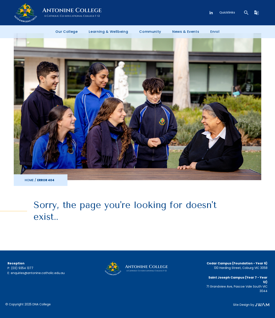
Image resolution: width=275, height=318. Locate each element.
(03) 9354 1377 (22, 268)
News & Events (185, 31)
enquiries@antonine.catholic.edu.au (38, 273)
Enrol (214, 31)
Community (150, 31)
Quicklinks (227, 12)
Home (29, 180)
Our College (66, 31)
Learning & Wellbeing (108, 31)
